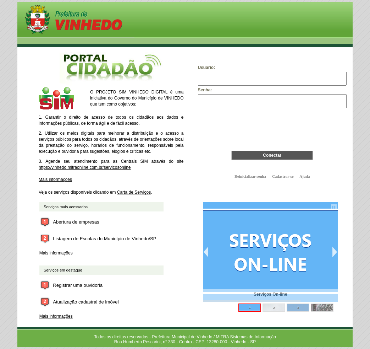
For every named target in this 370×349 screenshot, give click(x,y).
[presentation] (272, 127)
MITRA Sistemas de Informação (246, 336)
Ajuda (304, 176)
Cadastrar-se (283, 176)
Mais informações (55, 179)
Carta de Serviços (134, 192)
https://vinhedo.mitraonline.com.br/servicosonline (85, 167)
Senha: (205, 89)
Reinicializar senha (250, 176)
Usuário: (206, 67)
